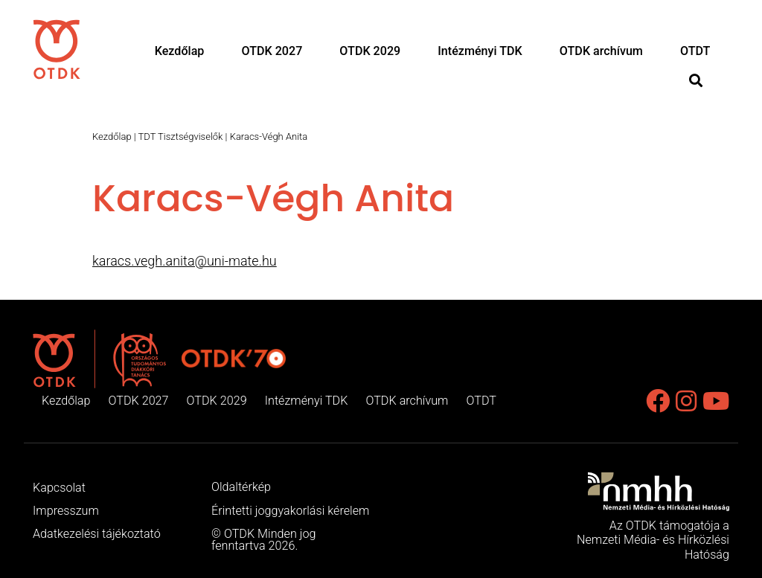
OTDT (695, 49)
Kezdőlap (178, 49)
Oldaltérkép (241, 487)
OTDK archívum (602, 49)
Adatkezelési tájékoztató (97, 534)
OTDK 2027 (270, 49)
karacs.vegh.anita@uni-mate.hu (184, 261)
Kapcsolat (59, 488)
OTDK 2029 (369, 49)
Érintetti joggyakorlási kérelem (290, 511)
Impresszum (66, 511)
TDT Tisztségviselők (180, 136)
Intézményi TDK (480, 49)
